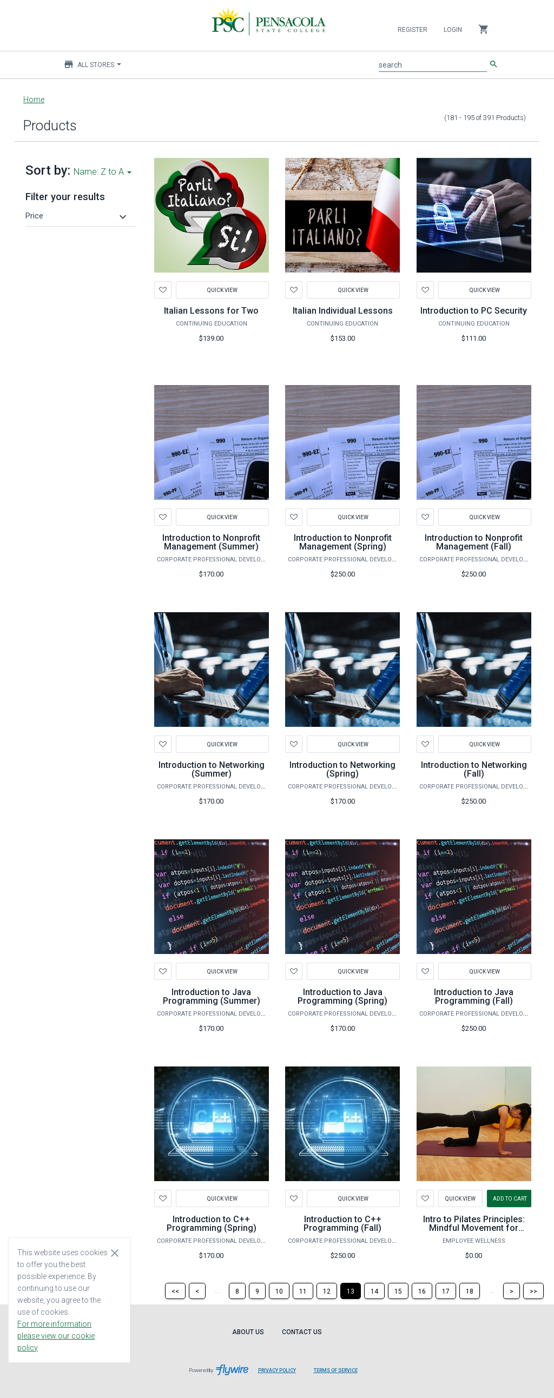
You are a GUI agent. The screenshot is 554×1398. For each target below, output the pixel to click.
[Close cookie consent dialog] (114, 1252)
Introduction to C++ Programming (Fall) (342, 1223)
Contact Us (302, 1332)
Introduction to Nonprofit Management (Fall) (474, 542)
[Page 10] (279, 1291)
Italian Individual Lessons (343, 311)
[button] (77, 215)
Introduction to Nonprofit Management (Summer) (211, 542)
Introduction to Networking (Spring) (342, 769)
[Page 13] (350, 1291)
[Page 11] (303, 1291)
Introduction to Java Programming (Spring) (342, 996)
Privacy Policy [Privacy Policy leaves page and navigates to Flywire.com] (277, 1370)
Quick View (222, 290)
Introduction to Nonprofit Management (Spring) (343, 542)
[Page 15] (398, 1291)
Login (453, 30)
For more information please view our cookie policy (56, 1336)
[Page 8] (237, 1291)
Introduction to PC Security (473, 311)
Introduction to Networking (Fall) (474, 769)
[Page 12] (326, 1291)
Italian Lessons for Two (211, 311)
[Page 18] (469, 1291)
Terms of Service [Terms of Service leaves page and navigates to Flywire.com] (336, 1370)
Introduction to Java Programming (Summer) (211, 996)
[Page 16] (422, 1291)
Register (412, 30)
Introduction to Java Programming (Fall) (473, 996)
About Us (248, 1332)
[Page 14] (374, 1291)
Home (33, 99)
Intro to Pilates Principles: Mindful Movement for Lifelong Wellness (474, 1228)
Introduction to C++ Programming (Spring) (211, 1223)
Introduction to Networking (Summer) (212, 769)
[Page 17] (446, 1291)
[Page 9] (257, 1291)
